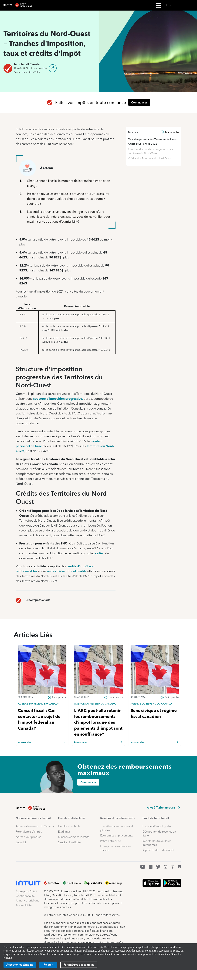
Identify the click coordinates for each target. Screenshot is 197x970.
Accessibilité (24, 905)
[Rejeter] (48, 965)
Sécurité (21, 842)
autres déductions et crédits (66, 571)
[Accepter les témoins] (20, 965)
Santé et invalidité (69, 842)
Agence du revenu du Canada (35, 826)
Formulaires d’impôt (29, 831)
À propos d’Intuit (26, 891)
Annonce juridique (27, 900)
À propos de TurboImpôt (158, 850)
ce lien (99, 553)
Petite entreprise (110, 841)
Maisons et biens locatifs (73, 837)
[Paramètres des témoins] (78, 965)
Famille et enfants (69, 826)
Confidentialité (25, 896)
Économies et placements (116, 835)
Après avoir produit (28, 837)
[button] (180, 5)
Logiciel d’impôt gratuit (157, 826)
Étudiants (64, 831)
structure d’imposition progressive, (58, 398)
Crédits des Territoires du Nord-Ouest (149, 158)
